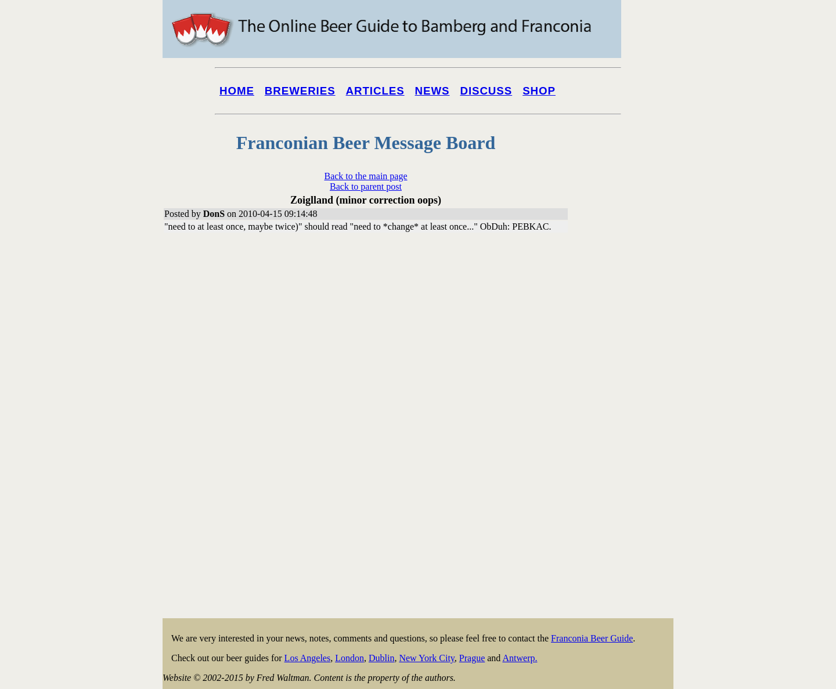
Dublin (381, 658)
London (349, 658)
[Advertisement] (627, 442)
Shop (539, 91)
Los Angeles (307, 658)
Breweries (300, 91)
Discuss (486, 91)
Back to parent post (366, 186)
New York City (426, 658)
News (432, 91)
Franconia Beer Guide (592, 638)
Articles (375, 91)
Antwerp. (519, 658)
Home (236, 91)
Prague (472, 658)
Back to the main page (365, 176)
